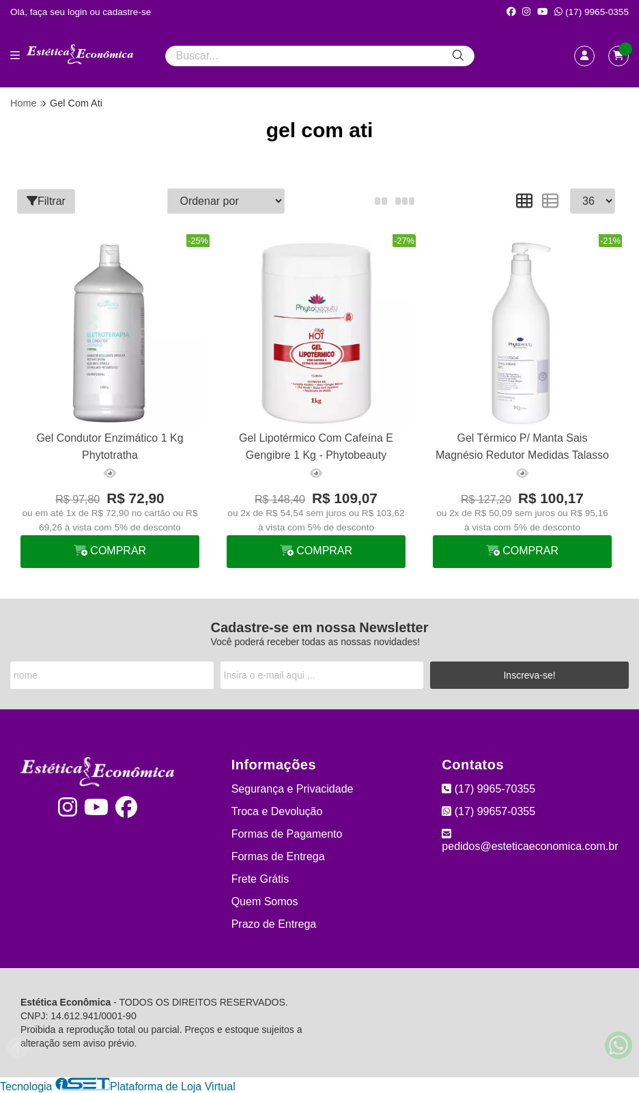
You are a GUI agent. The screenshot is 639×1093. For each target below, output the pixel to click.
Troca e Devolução (277, 811)
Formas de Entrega (278, 856)
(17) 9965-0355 (591, 12)
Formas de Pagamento (287, 834)
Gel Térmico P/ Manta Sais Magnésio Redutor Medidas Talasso (522, 446)
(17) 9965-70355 (488, 789)
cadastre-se (126, 12)
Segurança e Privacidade (292, 789)
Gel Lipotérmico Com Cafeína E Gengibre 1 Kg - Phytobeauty (316, 446)
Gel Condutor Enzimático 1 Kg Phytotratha (109, 446)
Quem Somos (264, 901)
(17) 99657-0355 (488, 811)
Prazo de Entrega (274, 924)
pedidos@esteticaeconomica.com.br (530, 840)
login (79, 12)
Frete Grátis (260, 879)
